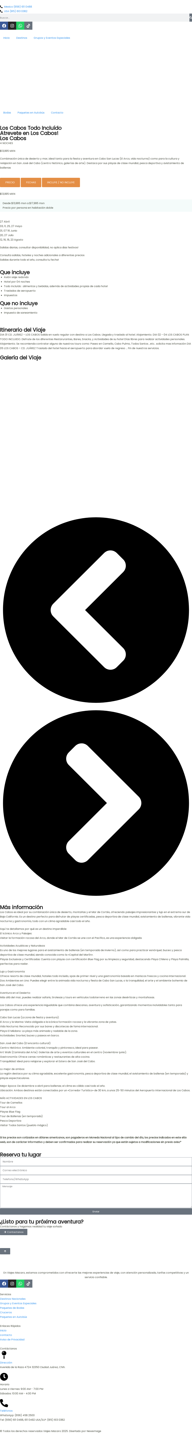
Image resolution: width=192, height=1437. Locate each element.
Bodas (7, 112)
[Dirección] (4, 1355)
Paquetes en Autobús (31, 112)
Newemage (94, 1431)
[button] (96, 610)
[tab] (10, 182)
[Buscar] (190, 18)
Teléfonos (6, 1411)
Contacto (57, 112)
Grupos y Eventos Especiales (52, 38)
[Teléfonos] (4, 1403)
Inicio (6, 38)
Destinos (21, 38)
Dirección (6, 1362)
